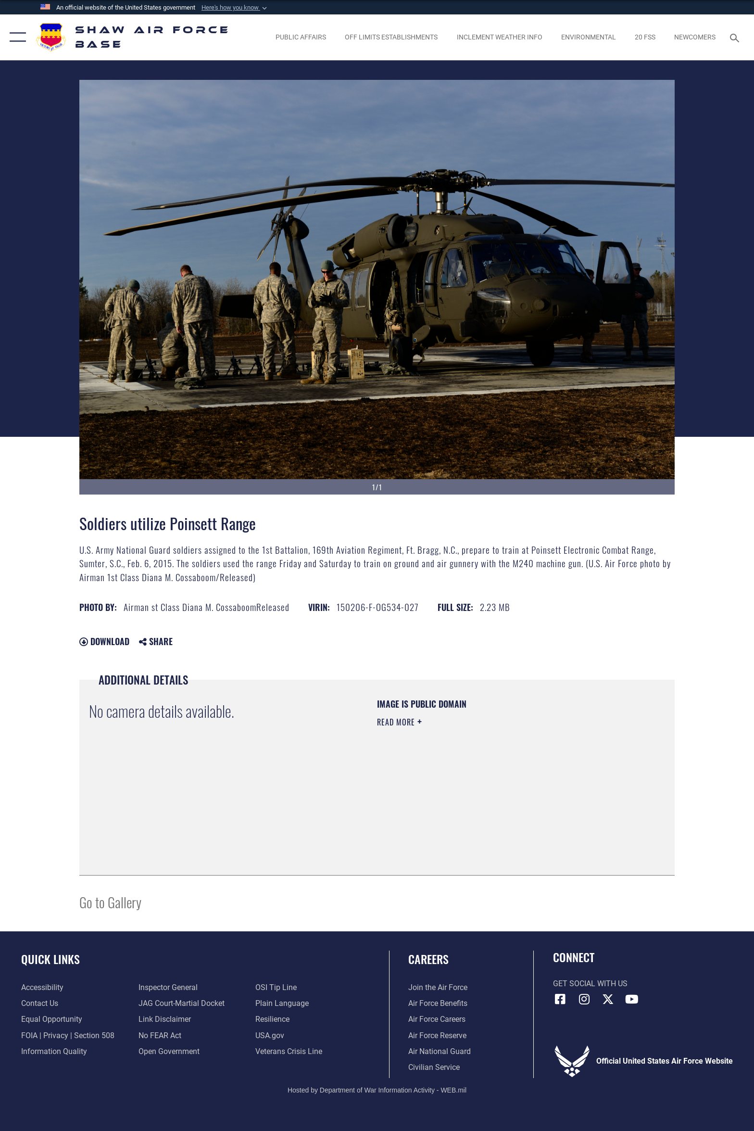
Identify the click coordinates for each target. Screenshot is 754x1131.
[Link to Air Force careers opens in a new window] (436, 1019)
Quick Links (50, 959)
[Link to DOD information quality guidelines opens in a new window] (54, 1051)
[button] (235, 8)
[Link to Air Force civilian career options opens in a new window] (434, 1067)
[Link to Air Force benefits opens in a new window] (437, 1003)
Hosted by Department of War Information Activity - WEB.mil (377, 1090)
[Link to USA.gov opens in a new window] (269, 1035)
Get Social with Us (590, 983)
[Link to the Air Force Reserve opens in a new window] (437, 1035)
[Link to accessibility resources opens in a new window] (42, 987)
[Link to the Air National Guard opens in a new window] (439, 1051)
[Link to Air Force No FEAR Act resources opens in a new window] (159, 1035)
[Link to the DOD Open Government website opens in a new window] (169, 1051)
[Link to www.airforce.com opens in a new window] (437, 987)
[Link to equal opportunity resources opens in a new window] (51, 1019)
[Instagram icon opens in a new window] (584, 999)
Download (104, 641)
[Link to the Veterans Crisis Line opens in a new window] (288, 1051)
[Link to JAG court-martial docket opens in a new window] (181, 1003)
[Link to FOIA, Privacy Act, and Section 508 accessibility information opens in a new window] (67, 1035)
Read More (397, 722)
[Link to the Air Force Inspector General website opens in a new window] (168, 987)
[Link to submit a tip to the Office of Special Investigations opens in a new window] (276, 987)
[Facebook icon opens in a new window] (560, 999)
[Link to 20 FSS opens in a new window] (645, 37)
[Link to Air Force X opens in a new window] (608, 999)
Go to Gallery (110, 901)
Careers (428, 959)
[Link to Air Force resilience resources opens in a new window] (272, 1019)
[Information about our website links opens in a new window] (164, 1019)
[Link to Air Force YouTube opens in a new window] (632, 999)
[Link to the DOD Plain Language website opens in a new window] (282, 1003)
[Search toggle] (736, 37)
